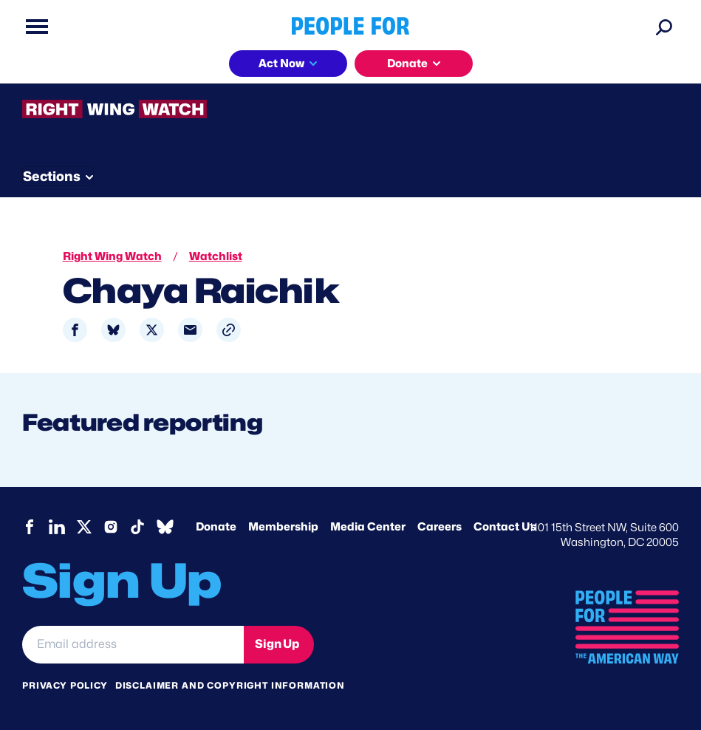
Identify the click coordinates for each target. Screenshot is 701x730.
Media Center (368, 526)
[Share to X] (152, 330)
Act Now (281, 63)
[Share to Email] (190, 330)
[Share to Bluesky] (113, 330)
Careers (439, 526)
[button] (228, 330)
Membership (283, 526)
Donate (407, 63)
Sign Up (277, 644)
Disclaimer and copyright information (230, 685)
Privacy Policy (65, 685)
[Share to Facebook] (75, 330)
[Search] (664, 26)
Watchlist (215, 256)
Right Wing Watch (112, 256)
